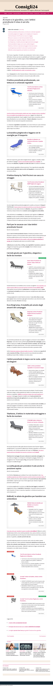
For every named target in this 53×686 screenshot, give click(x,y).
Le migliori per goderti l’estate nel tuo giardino (25, 630)
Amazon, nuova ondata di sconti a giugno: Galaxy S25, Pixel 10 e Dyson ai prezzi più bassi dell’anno (43, 670)
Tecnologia (36, 13)
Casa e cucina (25, 13)
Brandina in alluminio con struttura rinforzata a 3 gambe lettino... (35, 141)
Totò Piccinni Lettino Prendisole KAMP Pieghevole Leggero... (35, 183)
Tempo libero (43, 13)
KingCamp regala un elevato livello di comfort (21, 351)
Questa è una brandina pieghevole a (29, 161)
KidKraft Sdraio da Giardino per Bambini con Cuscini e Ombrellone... (35, 504)
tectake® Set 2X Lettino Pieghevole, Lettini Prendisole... (31, 600)
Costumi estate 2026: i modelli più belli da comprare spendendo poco (12, 654)
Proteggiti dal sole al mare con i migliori (24, 626)
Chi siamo (10, 13)
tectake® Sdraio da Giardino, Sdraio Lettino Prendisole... (31, 577)
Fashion (31, 13)
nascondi (21, 29)
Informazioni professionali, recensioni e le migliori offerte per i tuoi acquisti (26, 10)
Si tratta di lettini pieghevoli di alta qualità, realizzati (25, 239)
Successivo (42, 636)
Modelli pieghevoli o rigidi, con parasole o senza (23, 70)
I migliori (18, 622)
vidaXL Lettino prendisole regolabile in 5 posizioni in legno (35, 366)
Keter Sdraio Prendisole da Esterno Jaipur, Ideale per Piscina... (34, 262)
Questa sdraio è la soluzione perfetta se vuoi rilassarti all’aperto (30, 207)
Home (5, 13)
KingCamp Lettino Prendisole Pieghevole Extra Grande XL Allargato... (34, 313)
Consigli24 (26, 7)
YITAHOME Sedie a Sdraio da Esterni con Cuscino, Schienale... (35, 421)
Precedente (10, 636)
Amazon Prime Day (17, 13)
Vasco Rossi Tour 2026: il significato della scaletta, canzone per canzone (26, 654)
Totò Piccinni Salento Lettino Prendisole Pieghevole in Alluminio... (35, 88)
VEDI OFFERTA (41, 108)
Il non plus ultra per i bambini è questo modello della (22, 531)
